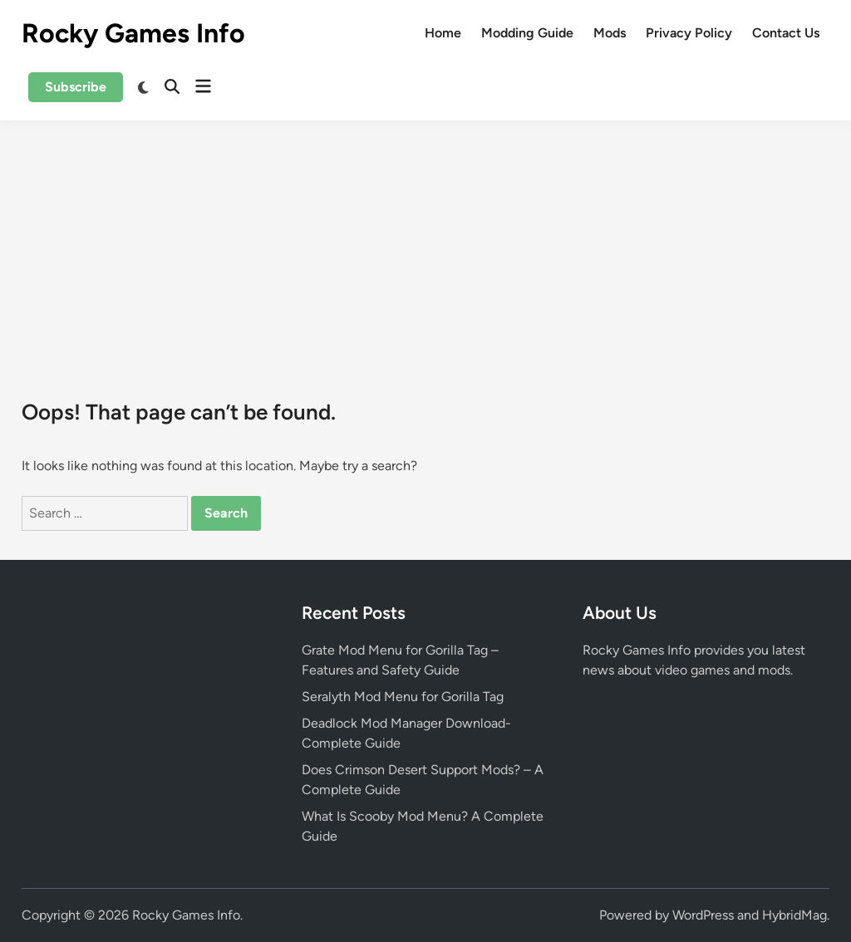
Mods (609, 33)
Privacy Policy (689, 33)
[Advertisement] (425, 245)
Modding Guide (527, 33)
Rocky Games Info (133, 33)
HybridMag (794, 915)
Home (443, 33)
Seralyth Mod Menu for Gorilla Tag (403, 696)
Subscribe (75, 87)
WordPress (703, 915)
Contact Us (785, 33)
